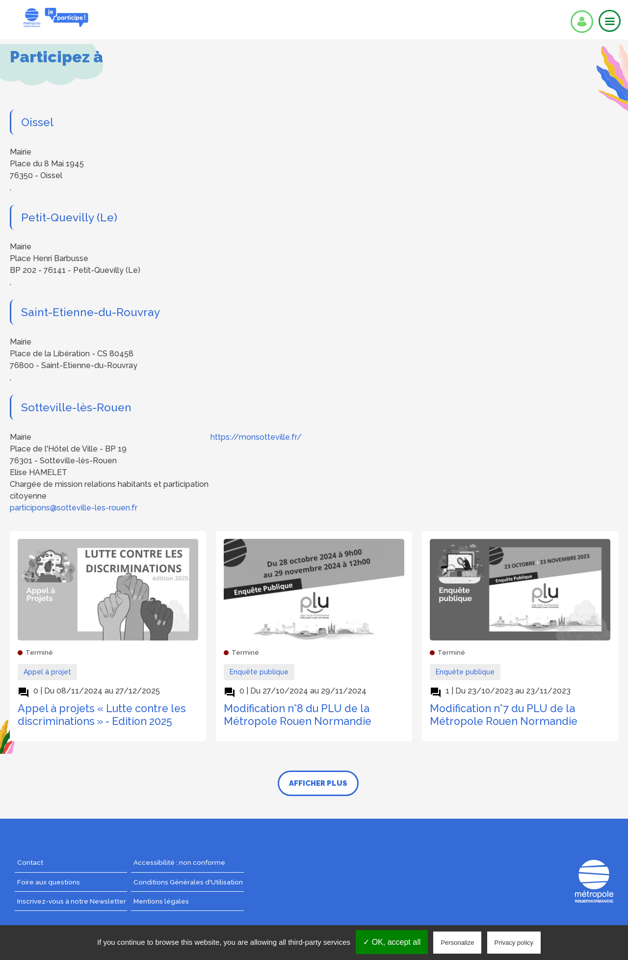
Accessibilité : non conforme (179, 862)
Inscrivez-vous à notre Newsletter (71, 901)
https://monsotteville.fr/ (256, 437)
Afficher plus (318, 783)
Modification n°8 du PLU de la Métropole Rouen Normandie (297, 714)
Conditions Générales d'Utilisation (188, 882)
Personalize (457, 942)
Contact (30, 862)
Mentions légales (161, 901)
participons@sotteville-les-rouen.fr (73, 507)
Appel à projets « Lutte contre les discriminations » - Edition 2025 (102, 714)
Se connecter (582, 21)
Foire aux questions (48, 882)
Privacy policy (514, 942)
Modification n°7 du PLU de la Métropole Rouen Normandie (503, 714)
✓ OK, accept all (391, 942)
